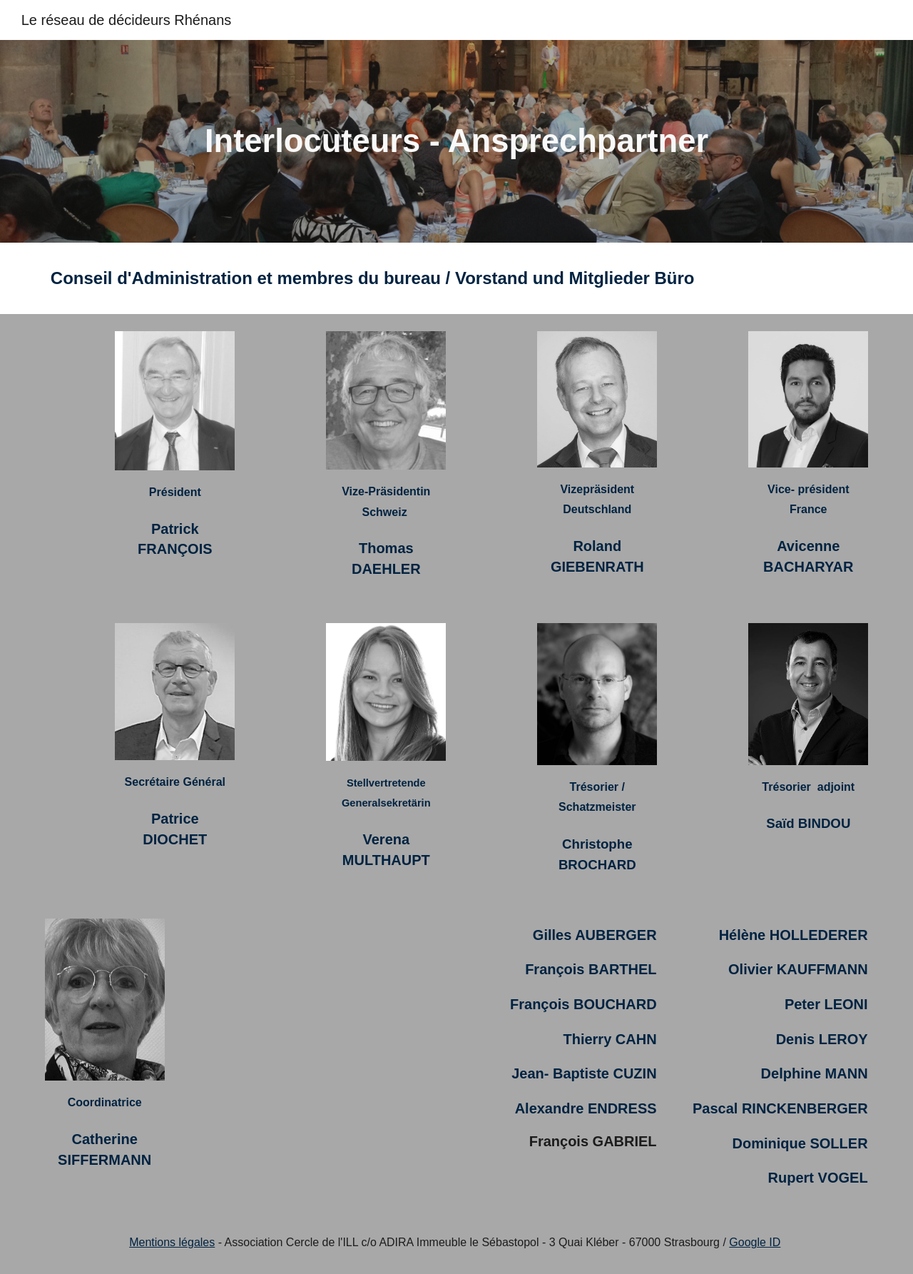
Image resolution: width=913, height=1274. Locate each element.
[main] (456, 141)
